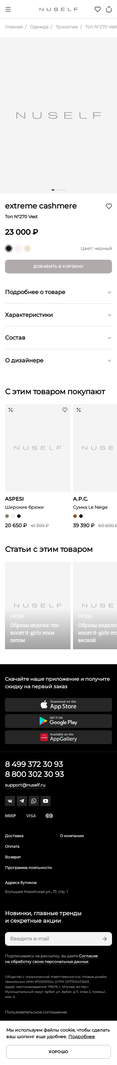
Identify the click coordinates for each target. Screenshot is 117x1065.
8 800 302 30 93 (34, 774)
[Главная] (58, 9)
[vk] (10, 801)
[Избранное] (98, 9)
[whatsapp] (34, 801)
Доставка (14, 835)
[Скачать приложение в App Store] (58, 705)
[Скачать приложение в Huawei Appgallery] (58, 737)
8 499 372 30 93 (34, 764)
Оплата (12, 846)
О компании (72, 835)
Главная (14, 27)
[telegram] (22, 801)
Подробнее (81, 1036)
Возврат (13, 857)
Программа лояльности (28, 867)
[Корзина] (109, 9)
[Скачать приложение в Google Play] (58, 721)
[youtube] (46, 801)
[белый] (18, 248)
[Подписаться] (104, 938)
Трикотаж (66, 27)
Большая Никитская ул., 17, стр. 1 (36, 891)
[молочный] (27, 248)
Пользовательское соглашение (36, 1012)
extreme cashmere (41, 205)
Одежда (38, 27)
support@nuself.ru (25, 785)
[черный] (8, 248)
